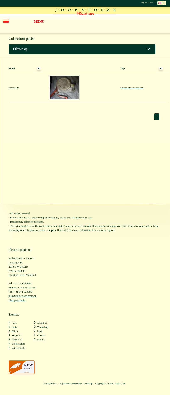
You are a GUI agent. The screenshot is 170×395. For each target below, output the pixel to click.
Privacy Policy (50, 383)
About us (42, 322)
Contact (41, 335)
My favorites (147, 2)
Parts (14, 327)
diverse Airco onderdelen (131, 87)
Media (40, 339)
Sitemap (88, 383)
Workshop (42, 327)
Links (40, 331)
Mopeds (16, 335)
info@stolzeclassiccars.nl (22, 295)
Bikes (15, 331)
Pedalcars (17, 339)
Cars (14, 322)
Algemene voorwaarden (71, 383)
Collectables (18, 343)
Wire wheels (18, 347)
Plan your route (17, 300)
